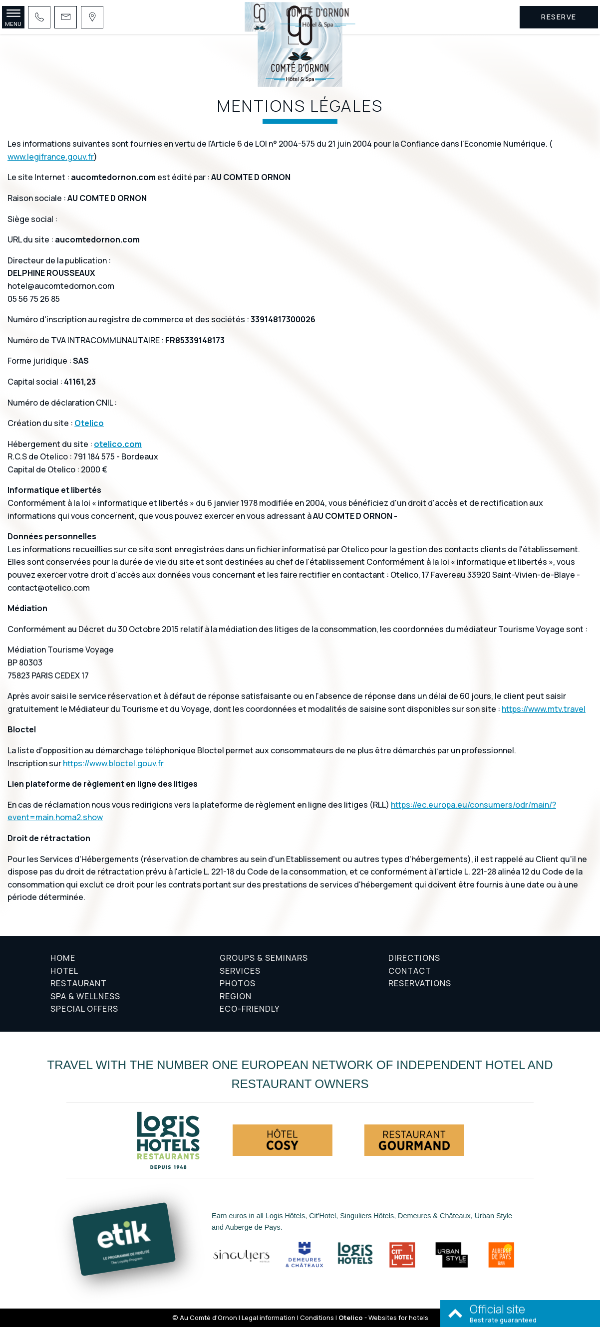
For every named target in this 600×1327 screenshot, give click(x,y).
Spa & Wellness (85, 996)
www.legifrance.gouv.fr (50, 156)
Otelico (89, 423)
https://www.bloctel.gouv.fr (113, 763)
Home (62, 957)
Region (236, 996)
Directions (414, 957)
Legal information (269, 1317)
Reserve (559, 16)
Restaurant (78, 983)
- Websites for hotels (383, 1317)
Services (240, 970)
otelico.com (118, 444)
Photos (238, 983)
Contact (409, 970)
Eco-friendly (250, 1008)
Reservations (419, 983)
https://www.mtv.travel (544, 708)
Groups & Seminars (264, 957)
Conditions (317, 1317)
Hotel (64, 970)
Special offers (84, 1008)
